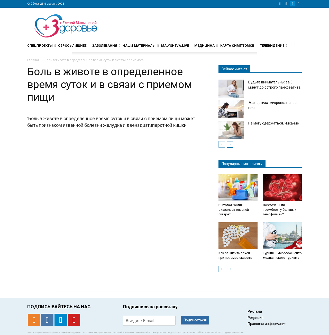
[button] (295, 43)
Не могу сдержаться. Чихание (273, 123)
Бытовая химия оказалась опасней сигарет (233, 209)
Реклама (255, 311)
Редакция (255, 317)
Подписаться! (195, 320)
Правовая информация (267, 324)
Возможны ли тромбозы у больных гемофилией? (279, 209)
